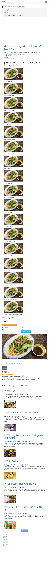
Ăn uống (5, 534)
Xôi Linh (10, 391)
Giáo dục (5, 544)
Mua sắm (5, 542)
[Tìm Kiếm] (22, 7)
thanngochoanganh (8, 418)
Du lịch (5, 536)
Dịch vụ (5, 545)
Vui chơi (5, 541)
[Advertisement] (24, 30)
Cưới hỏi (5, 537)
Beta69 (5, 371)
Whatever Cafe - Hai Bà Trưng (22, 412)
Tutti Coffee (12, 461)
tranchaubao (7, 396)
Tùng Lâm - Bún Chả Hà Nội (21, 483)
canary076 (6, 489)
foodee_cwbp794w (8, 443)
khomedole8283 (7, 466)
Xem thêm (24, 531)
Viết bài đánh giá (26, 331)
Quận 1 (18, 54)
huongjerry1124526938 (9, 515)
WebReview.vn (6, 2)
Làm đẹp (5, 539)
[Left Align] (3, 325)
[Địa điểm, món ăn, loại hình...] (10, 7)
